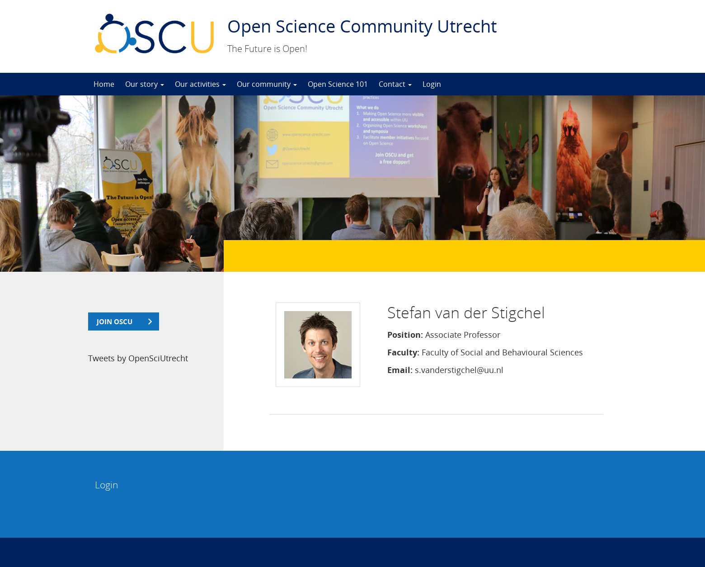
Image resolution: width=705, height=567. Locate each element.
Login (432, 84)
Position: (405, 334)
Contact (395, 84)
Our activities (200, 84)
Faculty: (403, 352)
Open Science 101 (338, 84)
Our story (144, 84)
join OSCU (114, 321)
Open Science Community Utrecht (362, 26)
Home (104, 84)
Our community (267, 84)
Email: (400, 369)
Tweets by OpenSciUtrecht (138, 358)
